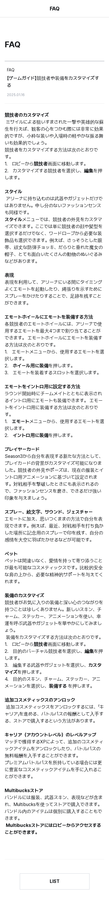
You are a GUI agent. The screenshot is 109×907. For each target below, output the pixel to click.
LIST (55, 881)
